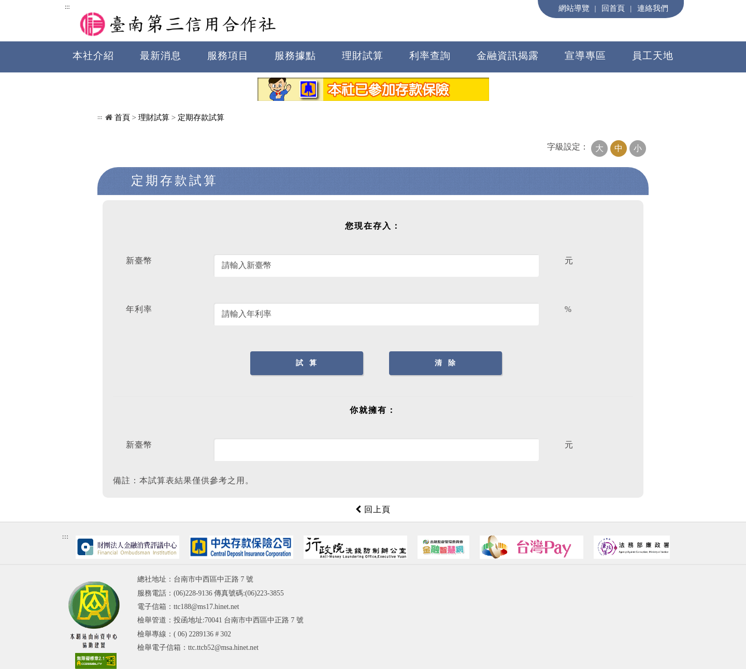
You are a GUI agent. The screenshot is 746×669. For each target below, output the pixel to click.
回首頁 (613, 8)
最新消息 (160, 55)
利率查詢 (430, 55)
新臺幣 (139, 260)
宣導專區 (585, 55)
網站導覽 (574, 8)
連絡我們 (652, 8)
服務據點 (295, 55)
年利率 (139, 309)
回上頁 (373, 509)
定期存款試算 (201, 117)
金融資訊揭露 (508, 55)
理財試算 (362, 55)
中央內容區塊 (123, 201)
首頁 (122, 117)
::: (67, 7)
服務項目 (228, 55)
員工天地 (652, 55)
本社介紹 (93, 55)
